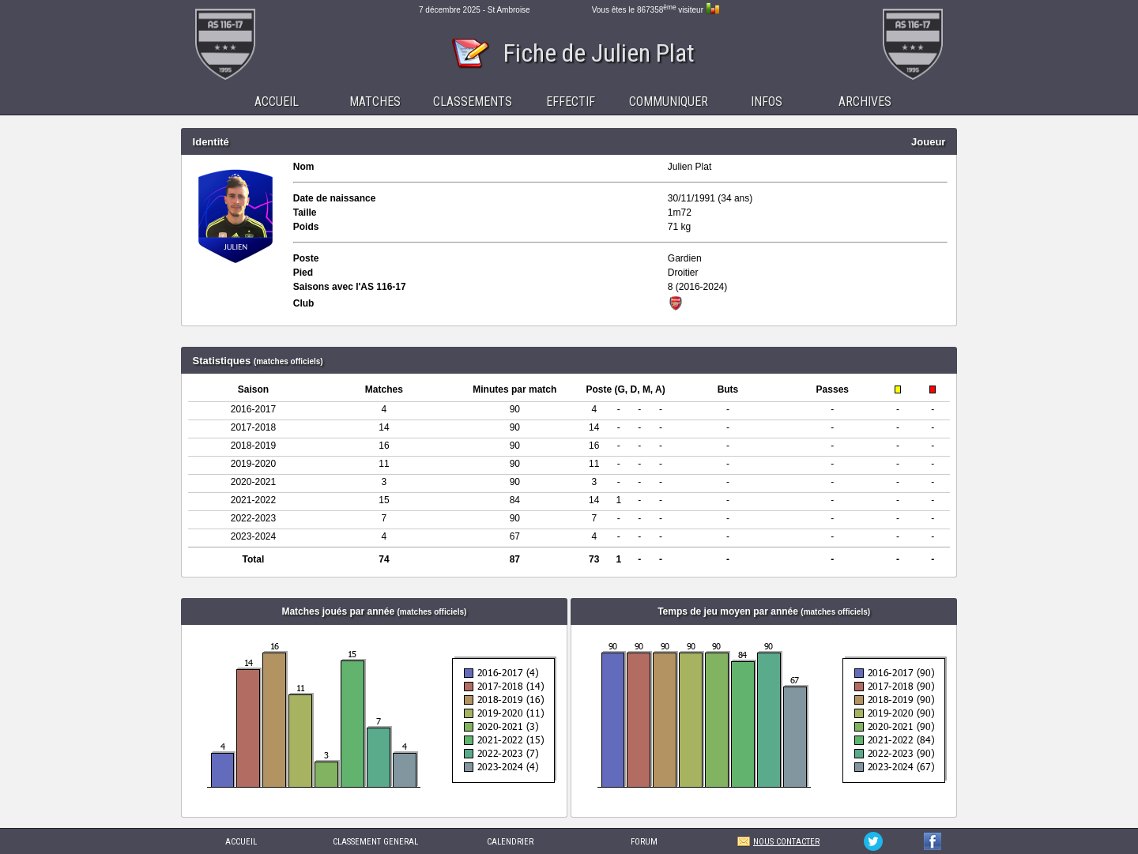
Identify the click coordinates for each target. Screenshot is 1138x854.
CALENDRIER (510, 842)
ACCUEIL (241, 842)
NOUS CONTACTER (786, 842)
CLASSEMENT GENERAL (375, 842)
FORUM (644, 842)
